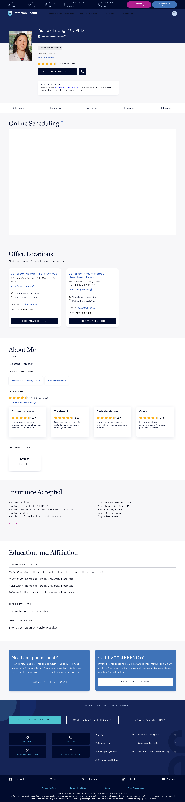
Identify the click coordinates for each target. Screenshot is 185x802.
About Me (99, 110)
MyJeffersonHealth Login (164, 4)
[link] (46, 57)
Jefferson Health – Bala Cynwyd (34, 273)
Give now (34, 4)
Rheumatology (57, 380)
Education (173, 110)
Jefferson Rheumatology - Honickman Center (88, 275)
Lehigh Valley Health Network (76, 4)
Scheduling (24, 110)
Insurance (136, 110)
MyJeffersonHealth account (68, 87)
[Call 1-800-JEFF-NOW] (150, 720)
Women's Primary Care (26, 380)
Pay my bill (52, 4)
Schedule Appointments (139, 4)
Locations (62, 110)
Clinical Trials (15, 4)
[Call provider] (82, 71)
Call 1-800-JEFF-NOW (109, 4)
